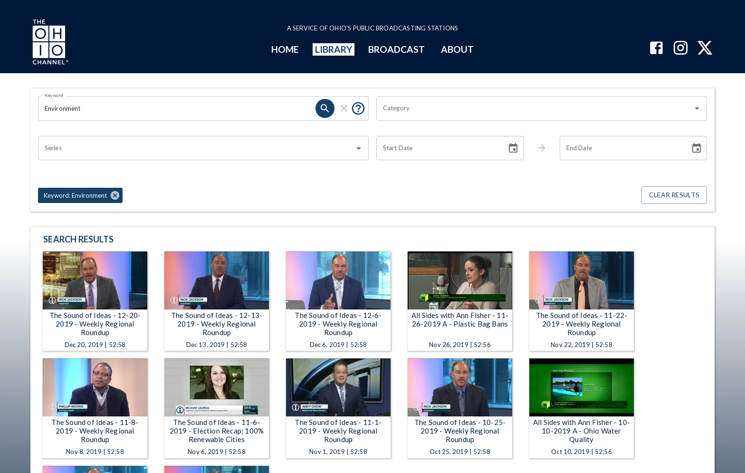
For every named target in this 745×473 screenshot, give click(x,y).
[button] (80, 195)
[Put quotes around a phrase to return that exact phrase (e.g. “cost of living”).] (358, 108)
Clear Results (674, 195)
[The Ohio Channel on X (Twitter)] (705, 48)
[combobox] (534, 108)
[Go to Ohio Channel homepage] (49, 43)
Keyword (54, 95)
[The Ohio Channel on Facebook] (656, 48)
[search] (324, 108)
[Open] (697, 108)
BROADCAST (396, 49)
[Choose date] (513, 148)
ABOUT (457, 49)
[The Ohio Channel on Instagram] (680, 48)
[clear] (343, 108)
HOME (285, 49)
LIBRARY (334, 49)
